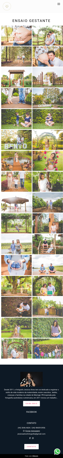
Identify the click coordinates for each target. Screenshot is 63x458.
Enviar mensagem (33, 431)
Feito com (31, 456)
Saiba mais (31, 403)
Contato (31, 446)
